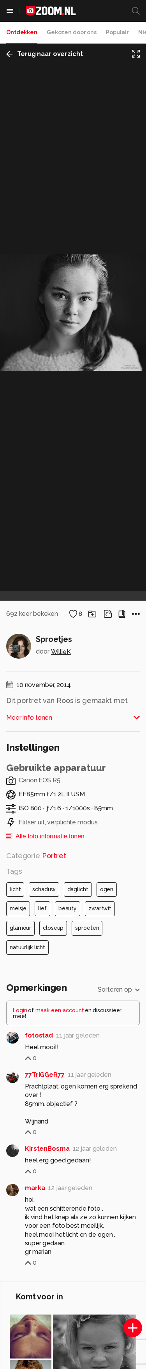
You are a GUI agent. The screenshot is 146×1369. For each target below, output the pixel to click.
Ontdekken (21, 32)
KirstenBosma (47, 1148)
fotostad (39, 1035)
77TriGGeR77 (45, 1074)
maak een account (59, 1010)
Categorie (36, 856)
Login (20, 1010)
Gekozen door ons (72, 32)
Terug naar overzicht (44, 54)
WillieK (61, 652)
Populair (117, 32)
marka (35, 1188)
